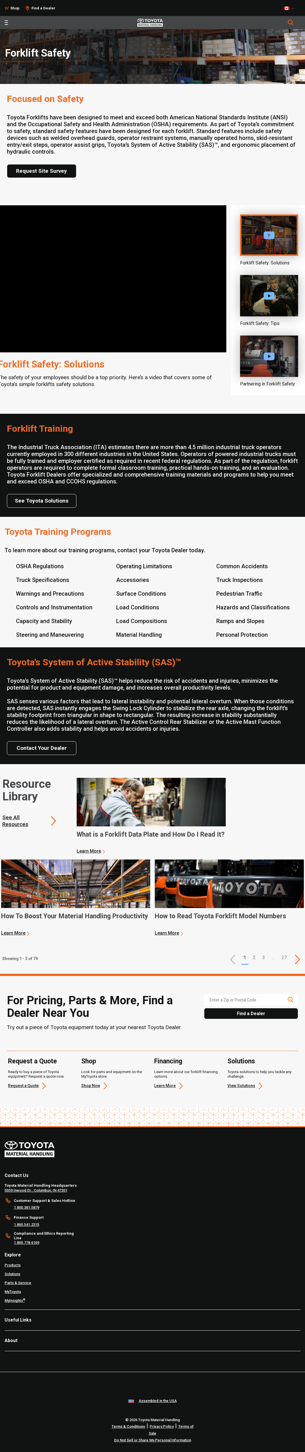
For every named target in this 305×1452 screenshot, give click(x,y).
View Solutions (241, 1085)
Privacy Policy (162, 1426)
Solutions (241, 1061)
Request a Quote (32, 1061)
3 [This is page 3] (263, 957)
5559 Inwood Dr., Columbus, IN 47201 (36, 1190)
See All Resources (15, 821)
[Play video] (269, 235)
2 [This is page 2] (254, 957)
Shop (14, 8)
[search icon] (290, 999)
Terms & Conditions (128, 1426)
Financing (168, 1061)
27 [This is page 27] (284, 957)
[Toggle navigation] (6, 22)
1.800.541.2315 (26, 1224)
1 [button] (244, 957)
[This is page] (297, 959)
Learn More (89, 851)
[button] (232, 959)
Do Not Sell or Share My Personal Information (152, 1440)
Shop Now (90, 1085)
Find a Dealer (43, 8)
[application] (151, 816)
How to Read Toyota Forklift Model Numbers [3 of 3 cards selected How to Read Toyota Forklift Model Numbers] (220, 916)
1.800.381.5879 (26, 1207)
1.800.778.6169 (26, 1242)
